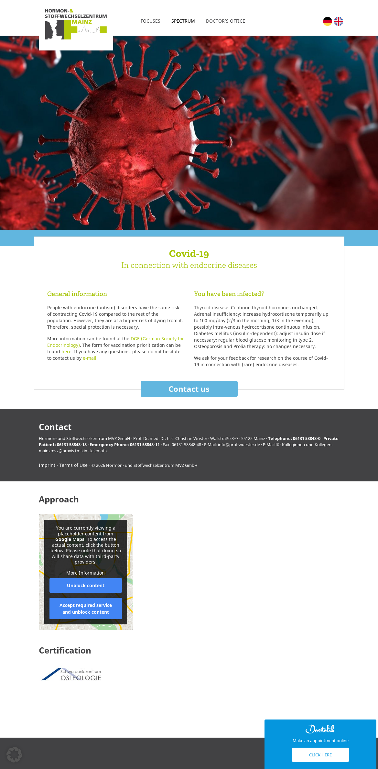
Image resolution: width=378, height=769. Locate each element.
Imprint (47, 465)
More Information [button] (85, 573)
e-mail (89, 358)
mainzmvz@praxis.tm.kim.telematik (73, 451)
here (66, 351)
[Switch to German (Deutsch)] (327, 21)
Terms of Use (73, 465)
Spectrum (183, 21)
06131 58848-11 (145, 444)
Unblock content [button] (85, 585)
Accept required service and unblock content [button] (85, 608)
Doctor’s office (225, 21)
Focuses (150, 21)
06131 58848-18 (72, 444)
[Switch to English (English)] (338, 21)
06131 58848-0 (306, 438)
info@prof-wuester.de (239, 444)
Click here (320, 755)
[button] (14, 755)
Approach (59, 499)
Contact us (189, 388)
